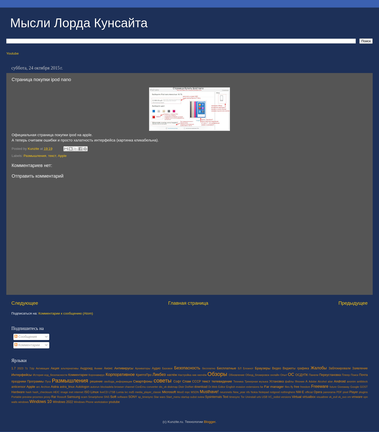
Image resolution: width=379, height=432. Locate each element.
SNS (106, 396)
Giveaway (343, 386)
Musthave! (209, 391)
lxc (126, 392)
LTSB (112, 392)
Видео (276, 368)
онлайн (274, 374)
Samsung (73, 397)
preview (27, 396)
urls (258, 396)
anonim (351, 381)
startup (185, 396)
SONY (132, 397)
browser (119, 386)
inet (71, 392)
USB (264, 396)
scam (84, 396)
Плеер (346, 374)
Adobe (313, 381)
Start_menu (173, 396)
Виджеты (289, 368)
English (230, 386)
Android (340, 381)
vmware (357, 397)
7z (26, 368)
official (309, 392)
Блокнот (248, 368)
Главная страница (188, 303)
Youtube (12, 53)
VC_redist (274, 396)
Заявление (360, 368)
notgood (275, 392)
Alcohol (322, 381)
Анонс (108, 368)
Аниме (98, 368)
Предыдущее (353, 303)
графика (303, 368)
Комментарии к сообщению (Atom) (65, 313)
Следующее (24, 303)
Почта (363, 375)
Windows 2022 (63, 402)
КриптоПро (144, 375)
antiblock (362, 381)
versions (286, 396)
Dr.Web (213, 386)
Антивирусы (123, 368)
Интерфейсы (21, 375)
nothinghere (288, 392)
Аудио (156, 368)
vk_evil (333, 396)
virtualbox (309, 397)
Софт (177, 381)
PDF (339, 392)
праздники (18, 381)
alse (330, 381)
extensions (252, 386)
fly (292, 386)
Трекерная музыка (256, 381)
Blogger (210, 422)
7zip (31, 368)
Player (353, 392)
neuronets (226, 392)
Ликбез (158, 374)
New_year (239, 392)
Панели (313, 374)
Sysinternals (213, 397)
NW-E (300, 392)
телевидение (221, 381)
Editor (221, 386)
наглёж (172, 375)
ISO (86, 392)
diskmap (173, 386)
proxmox (38, 396)
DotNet (189, 386)
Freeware (319, 386)
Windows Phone (83, 401)
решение (96, 381)
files (287, 386)
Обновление (236, 374)
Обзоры (217, 374)
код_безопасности (55, 374)
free (296, 387)
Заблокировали (340, 368)
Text (225, 397)
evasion (240, 386)
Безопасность (187, 368)
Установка (276, 381)
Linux (94, 392)
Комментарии (27, 345)
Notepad (264, 392)
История (38, 374)
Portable (16, 396)
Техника (238, 381)
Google (354, 386)
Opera (318, 392)
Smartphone (95, 396)
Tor (243, 396)
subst (193, 396)
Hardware (18, 392)
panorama (329, 392)
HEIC (56, 392)
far (262, 386)
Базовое (167, 368)
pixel (345, 392)
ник (194, 374)
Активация (42, 368)
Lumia (120, 392)
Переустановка (330, 375)
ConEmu (140, 386)
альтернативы (70, 368)
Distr (181, 386)
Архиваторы (142, 368)
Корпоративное (120, 374)
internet (78, 392)
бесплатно (208, 368)
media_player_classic (148, 392)
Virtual (296, 397)
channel (129, 386)
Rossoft (61, 396)
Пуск (48, 381)
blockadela (106, 386)
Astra (55, 387)
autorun (95, 386)
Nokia (254, 392)
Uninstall (250, 396)
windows (23, 401)
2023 (20, 368)
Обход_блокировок (257, 374)
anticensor (18, 387)
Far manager (274, 387)
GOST (364, 386)
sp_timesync (145, 396)
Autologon (82, 387)
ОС (291, 374)
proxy (47, 396)
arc (38, 386)
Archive (45, 386)
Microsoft (169, 392)
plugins (363, 392)
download (200, 387)
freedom (305, 386)
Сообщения (25, 337)
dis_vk (163, 386)
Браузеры (262, 368)
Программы (35, 381)
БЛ (240, 368)
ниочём (202, 374)
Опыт (283, 374)
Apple (62, 156)
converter (152, 386)
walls (14, 401)
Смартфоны (142, 381)
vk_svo (342, 396)
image (64, 392)
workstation (101, 401)
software (122, 396)
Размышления (34, 156)
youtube (114, 402)
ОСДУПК (301, 375)
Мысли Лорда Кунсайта (79, 23)
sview (201, 396)
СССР (196, 381)
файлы (289, 381)
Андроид (86, 368)
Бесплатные (226, 368)
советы (163, 380)
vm (349, 396)
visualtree (322, 396)
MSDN (195, 392)
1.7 (13, 368)
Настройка (184, 374)
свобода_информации (118, 381)
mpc (187, 392)
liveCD (104, 392)
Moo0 (180, 392)
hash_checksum (42, 392)
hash (29, 392)
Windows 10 (40, 401)
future (333, 386)
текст (52, 156)
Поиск (354, 374)
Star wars (159, 396)
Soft (113, 397)
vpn (365, 396)
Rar (53, 397)
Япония (299, 381)
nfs (248, 392)
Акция (55, 368)
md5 (131, 392)
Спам (186, 381)
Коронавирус (96, 374)
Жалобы (319, 368)
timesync (234, 396)
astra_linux (67, 387)
